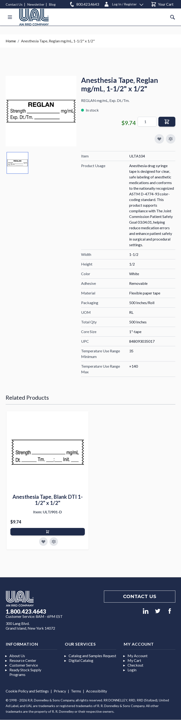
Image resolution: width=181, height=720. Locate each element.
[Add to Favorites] (43, 541)
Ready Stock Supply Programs (25, 672)
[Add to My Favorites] (159, 139)
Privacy (60, 691)
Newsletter (35, 4)
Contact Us (14, 4)
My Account (138, 655)
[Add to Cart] (47, 531)
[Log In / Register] (123, 3)
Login (132, 670)
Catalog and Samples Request (92, 655)
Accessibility (96, 691)
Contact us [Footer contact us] (139, 596)
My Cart (134, 660)
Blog (52, 4)
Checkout (135, 665)
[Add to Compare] (170, 139)
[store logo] (34, 17)
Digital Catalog (81, 660)
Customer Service (23, 665)
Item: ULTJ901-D (47, 512)
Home (11, 41)
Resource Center (22, 660)
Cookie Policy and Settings (27, 691)
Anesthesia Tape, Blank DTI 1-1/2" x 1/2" (47, 500)
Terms (76, 691)
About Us (17, 655)
